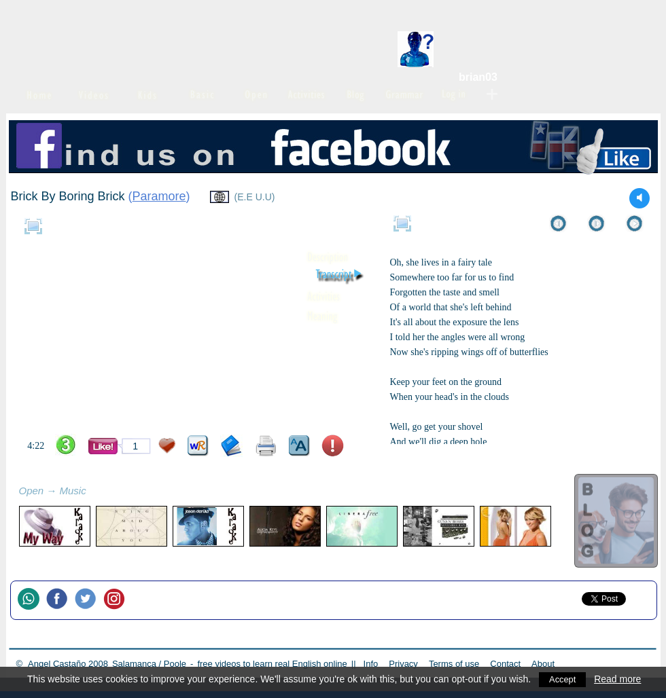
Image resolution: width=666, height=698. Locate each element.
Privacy (403, 664)
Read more (620, 679)
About (543, 664)
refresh (101, 492)
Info (371, 664)
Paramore (159, 196)
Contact (505, 664)
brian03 (478, 77)
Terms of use (454, 664)
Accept (563, 679)
